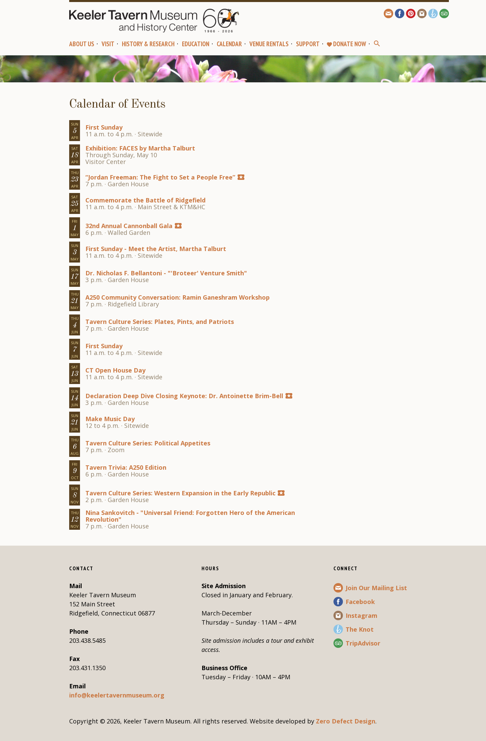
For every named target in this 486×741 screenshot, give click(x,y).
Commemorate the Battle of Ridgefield (145, 200)
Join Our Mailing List (376, 588)
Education (195, 44)
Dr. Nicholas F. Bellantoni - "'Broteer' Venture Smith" (166, 273)
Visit (108, 44)
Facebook (360, 602)
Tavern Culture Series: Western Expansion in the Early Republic (180, 493)
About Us (81, 44)
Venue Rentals (269, 44)
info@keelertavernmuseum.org (116, 695)
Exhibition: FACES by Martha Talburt (140, 148)
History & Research (148, 44)
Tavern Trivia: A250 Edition (125, 467)
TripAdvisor (363, 643)
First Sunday (104, 127)
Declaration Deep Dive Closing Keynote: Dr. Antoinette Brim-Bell (184, 396)
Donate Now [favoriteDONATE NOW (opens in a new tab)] (346, 44)
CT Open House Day (115, 370)
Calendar (229, 44)
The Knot (360, 629)
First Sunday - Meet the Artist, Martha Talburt (155, 249)
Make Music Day (110, 419)
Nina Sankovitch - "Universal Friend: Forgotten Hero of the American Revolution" (190, 516)
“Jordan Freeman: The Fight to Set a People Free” (160, 177)
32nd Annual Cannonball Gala (128, 226)
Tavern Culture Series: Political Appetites (147, 443)
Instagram (361, 615)
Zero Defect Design (345, 721)
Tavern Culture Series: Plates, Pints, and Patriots (159, 322)
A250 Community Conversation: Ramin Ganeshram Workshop (177, 297)
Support (308, 44)
